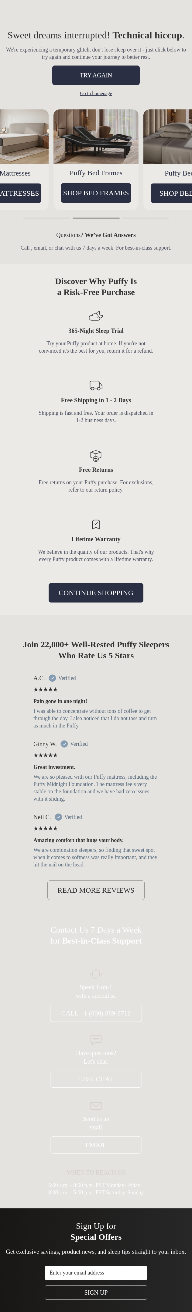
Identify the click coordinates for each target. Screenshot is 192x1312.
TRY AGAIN (96, 75)
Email (96, 1145)
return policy (108, 490)
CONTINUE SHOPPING (96, 593)
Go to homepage (96, 93)
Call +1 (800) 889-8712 (96, 1013)
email (40, 248)
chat (59, 248)
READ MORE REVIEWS (95, 890)
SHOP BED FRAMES (137, 193)
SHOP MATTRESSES (47, 193)
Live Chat (96, 1079)
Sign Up (96, 1292)
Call (26, 248)
